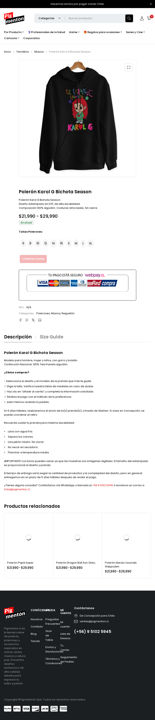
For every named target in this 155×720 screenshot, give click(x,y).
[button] (128, 67)
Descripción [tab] (18, 337)
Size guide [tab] (51, 337)
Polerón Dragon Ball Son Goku (75, 563)
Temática (22, 52)
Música (39, 52)
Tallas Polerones (30, 232)
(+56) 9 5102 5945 (92, 631)
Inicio (7, 52)
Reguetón (68, 313)
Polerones (43, 313)
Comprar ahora (33, 259)
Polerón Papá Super (20, 563)
